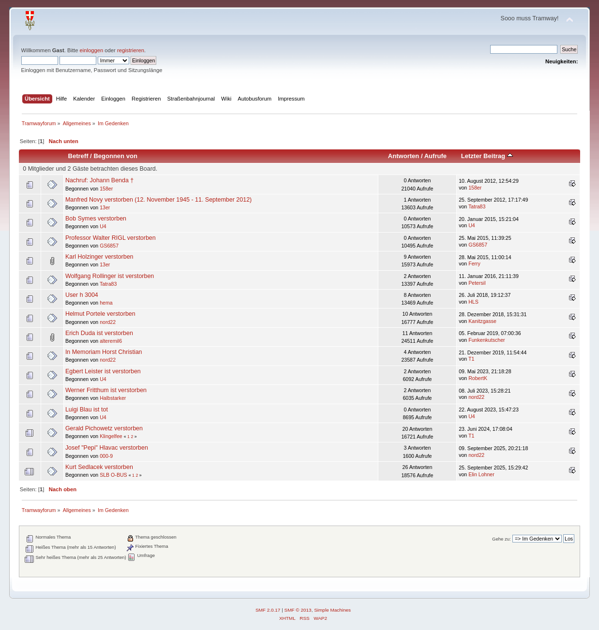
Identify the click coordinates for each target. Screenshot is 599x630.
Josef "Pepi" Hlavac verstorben (106, 447)
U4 (103, 226)
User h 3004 (81, 295)
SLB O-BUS (113, 475)
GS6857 (109, 246)
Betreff (78, 156)
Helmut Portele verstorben (100, 313)
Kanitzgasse (482, 321)
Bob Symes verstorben (95, 218)
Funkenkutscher (486, 340)
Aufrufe (435, 156)
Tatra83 (476, 206)
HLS (473, 302)
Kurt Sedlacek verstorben (99, 467)
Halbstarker (113, 398)
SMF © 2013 (298, 610)
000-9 (106, 456)
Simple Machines (332, 610)
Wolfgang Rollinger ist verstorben (109, 276)
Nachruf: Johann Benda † (99, 180)
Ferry (474, 263)
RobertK (477, 378)
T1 (471, 359)
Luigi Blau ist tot (86, 409)
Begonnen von (115, 156)
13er (105, 207)
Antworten (403, 156)
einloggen (92, 50)
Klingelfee (111, 436)
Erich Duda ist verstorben (99, 333)
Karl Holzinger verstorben (99, 256)
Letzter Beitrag (487, 156)
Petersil (476, 283)
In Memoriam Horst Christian (103, 352)
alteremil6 (111, 341)
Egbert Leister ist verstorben (103, 371)
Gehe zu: (501, 539)
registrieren (130, 50)
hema (106, 303)
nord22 (108, 322)
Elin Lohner (481, 474)
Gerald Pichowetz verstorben (104, 428)
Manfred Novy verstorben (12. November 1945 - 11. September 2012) (158, 199)
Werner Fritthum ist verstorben (106, 390)
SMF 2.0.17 (268, 610)
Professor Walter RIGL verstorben (110, 237)
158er (106, 188)
